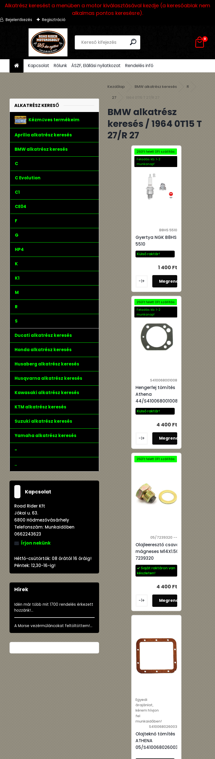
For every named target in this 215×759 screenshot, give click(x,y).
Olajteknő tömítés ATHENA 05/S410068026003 (183, 428)
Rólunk (60, 65)
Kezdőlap (116, 86)
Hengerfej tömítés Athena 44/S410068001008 (183, 244)
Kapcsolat (38, 65)
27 (114, 97)
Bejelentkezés (19, 19)
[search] (133, 42)
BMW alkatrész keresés (156, 86)
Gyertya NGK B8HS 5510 (134, 244)
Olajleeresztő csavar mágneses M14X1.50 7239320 (136, 410)
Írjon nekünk (36, 543)
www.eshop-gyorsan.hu (120, 753)
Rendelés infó (139, 65)
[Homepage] (17, 66)
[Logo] (48, 42)
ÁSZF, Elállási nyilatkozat (96, 65)
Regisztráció (54, 19)
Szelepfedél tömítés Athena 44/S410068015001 (160, 579)
